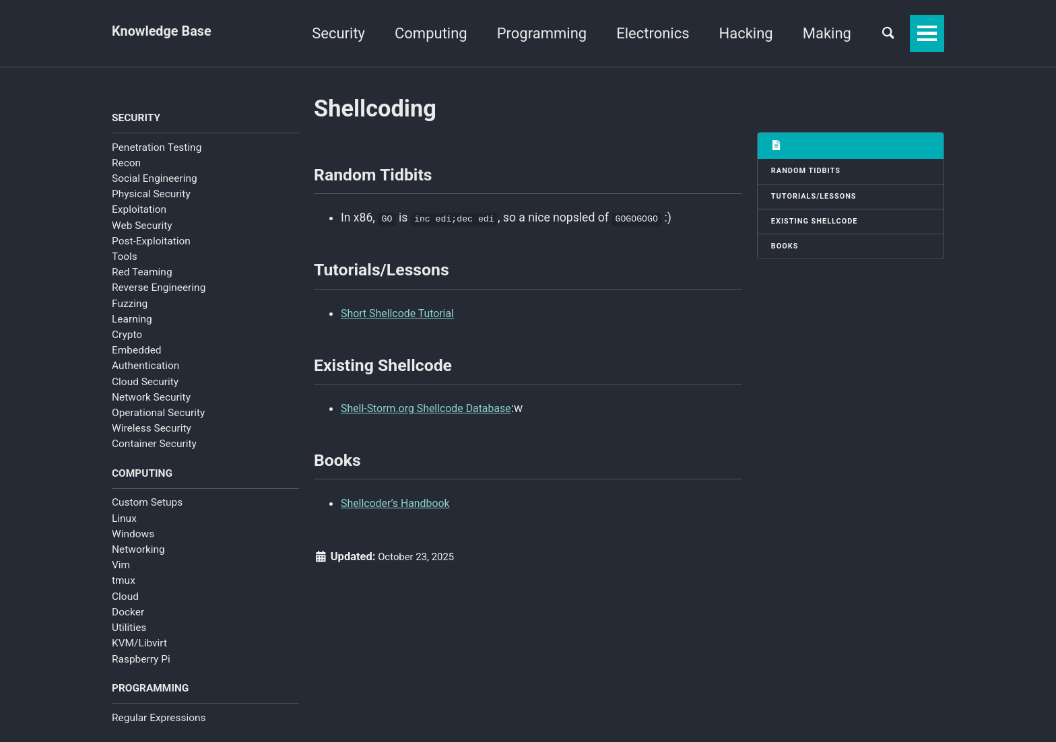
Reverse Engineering (158, 291)
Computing (419, 33)
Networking (138, 555)
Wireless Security (151, 432)
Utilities (129, 634)
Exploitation (139, 213)
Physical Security (151, 197)
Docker (128, 618)
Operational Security (158, 416)
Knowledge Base (167, 33)
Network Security (151, 400)
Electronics (641, 33)
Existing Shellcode (819, 229)
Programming (530, 33)
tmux (123, 586)
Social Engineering (154, 182)
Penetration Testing (156, 150)
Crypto (127, 338)
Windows (133, 540)
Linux (124, 524)
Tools (124, 260)
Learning (132, 322)
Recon (126, 166)
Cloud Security (145, 384)
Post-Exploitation (151, 244)
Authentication (145, 369)
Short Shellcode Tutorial (403, 326)
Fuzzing (129, 306)
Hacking (735, 33)
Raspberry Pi (141, 665)
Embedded (137, 353)
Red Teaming (142, 275)
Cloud (125, 603)
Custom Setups (147, 508)
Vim (121, 571)
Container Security (154, 447)
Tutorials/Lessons (819, 202)
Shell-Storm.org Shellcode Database (435, 428)
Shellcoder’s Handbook (401, 530)
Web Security (142, 228)
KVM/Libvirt (139, 649)
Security (327, 33)
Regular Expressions (159, 726)
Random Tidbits (810, 173)
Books (787, 257)
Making (815, 33)
